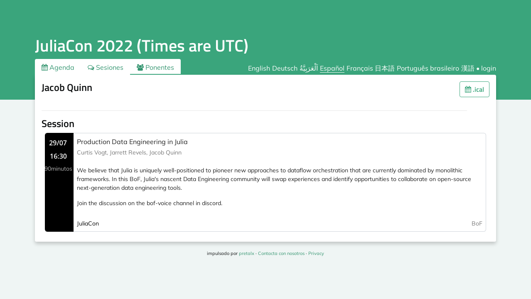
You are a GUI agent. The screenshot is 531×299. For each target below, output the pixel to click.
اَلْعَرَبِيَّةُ (309, 68)
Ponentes (155, 67)
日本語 (385, 68)
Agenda (58, 67)
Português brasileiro (428, 68)
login (488, 68)
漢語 (467, 68)
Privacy (316, 253)
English (259, 68)
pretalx (246, 253)
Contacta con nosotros (281, 253)
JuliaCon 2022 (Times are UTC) (141, 45)
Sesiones (105, 67)
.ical (474, 89)
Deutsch (284, 68)
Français (360, 68)
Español (332, 68)
